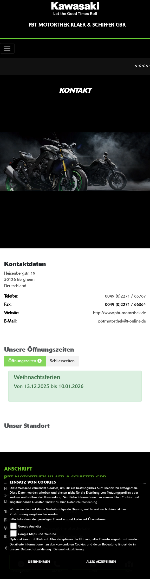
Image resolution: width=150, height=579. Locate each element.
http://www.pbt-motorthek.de (119, 313)
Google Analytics (29, 526)
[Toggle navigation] (7, 48)
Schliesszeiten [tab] (62, 367)
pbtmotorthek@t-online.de (122, 321)
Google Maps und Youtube (37, 534)
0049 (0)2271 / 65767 (125, 296)
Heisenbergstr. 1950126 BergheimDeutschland (19, 280)
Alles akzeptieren (101, 562)
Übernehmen (39, 562)
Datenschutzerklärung (82, 502)
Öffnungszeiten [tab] (25, 366)
